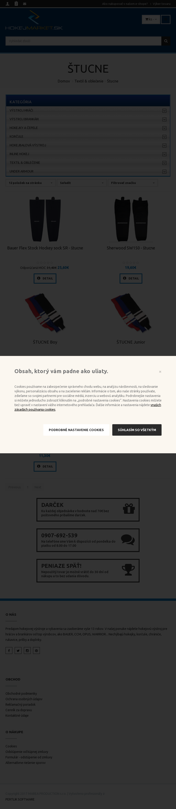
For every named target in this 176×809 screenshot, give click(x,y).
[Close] (160, 371)
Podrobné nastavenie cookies (76, 430)
